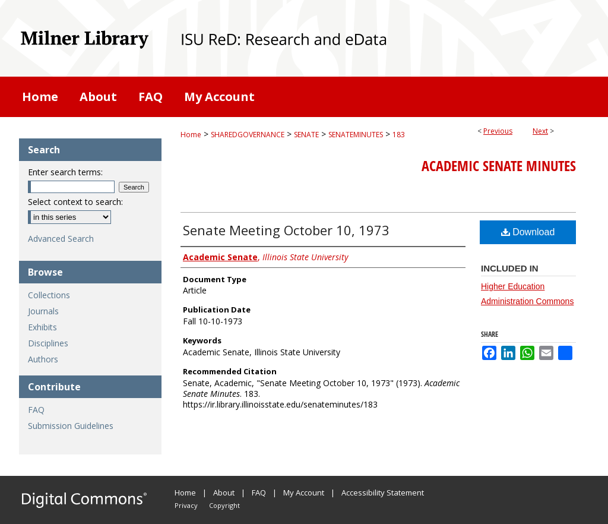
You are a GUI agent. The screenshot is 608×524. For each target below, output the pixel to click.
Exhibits (42, 327)
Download (528, 232)
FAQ (36, 409)
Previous (497, 131)
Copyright (224, 505)
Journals (43, 311)
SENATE (306, 135)
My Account (303, 492)
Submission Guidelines (70, 425)
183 (398, 135)
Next (540, 131)
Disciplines (48, 343)
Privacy (186, 505)
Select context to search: (75, 201)
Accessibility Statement (382, 492)
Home (190, 135)
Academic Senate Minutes (499, 165)
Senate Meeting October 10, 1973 (286, 230)
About (224, 492)
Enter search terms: (65, 172)
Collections (49, 295)
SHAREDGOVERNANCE (247, 135)
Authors (43, 359)
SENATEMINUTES (355, 135)
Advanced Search (61, 238)
